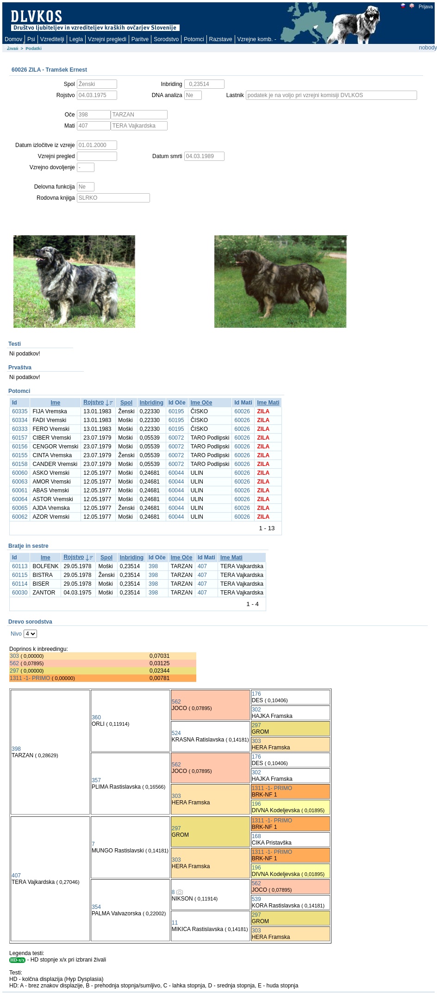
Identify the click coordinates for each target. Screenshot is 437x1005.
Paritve (140, 39)
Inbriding (151, 402)
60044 (176, 473)
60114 (19, 584)
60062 (19, 517)
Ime (55, 402)
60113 (19, 566)
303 (14, 656)
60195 (176, 411)
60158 (19, 464)
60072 (176, 438)
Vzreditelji (52, 39)
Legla (76, 39)
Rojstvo (93, 402)
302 (256, 709)
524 (176, 733)
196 (256, 804)
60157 (19, 438)
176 (256, 694)
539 (256, 899)
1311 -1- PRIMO (30, 678)
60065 (19, 508)
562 (14, 663)
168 (256, 836)
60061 (19, 490)
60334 (19, 420)
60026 (242, 411)
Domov (13, 39)
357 (96, 780)
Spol (126, 402)
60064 (19, 499)
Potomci (194, 39)
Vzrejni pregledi (107, 39)
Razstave (220, 39)
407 (202, 566)
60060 (19, 473)
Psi (31, 39)
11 (175, 922)
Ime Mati (268, 402)
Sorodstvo (166, 39)
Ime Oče (201, 402)
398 (153, 566)
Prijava (425, 6)
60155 (19, 455)
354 (96, 907)
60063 (19, 481)
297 (14, 671)
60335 (19, 411)
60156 (19, 446)
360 (96, 717)
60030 (19, 592)
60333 (19, 429)
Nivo (16, 634)
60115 (19, 575)
